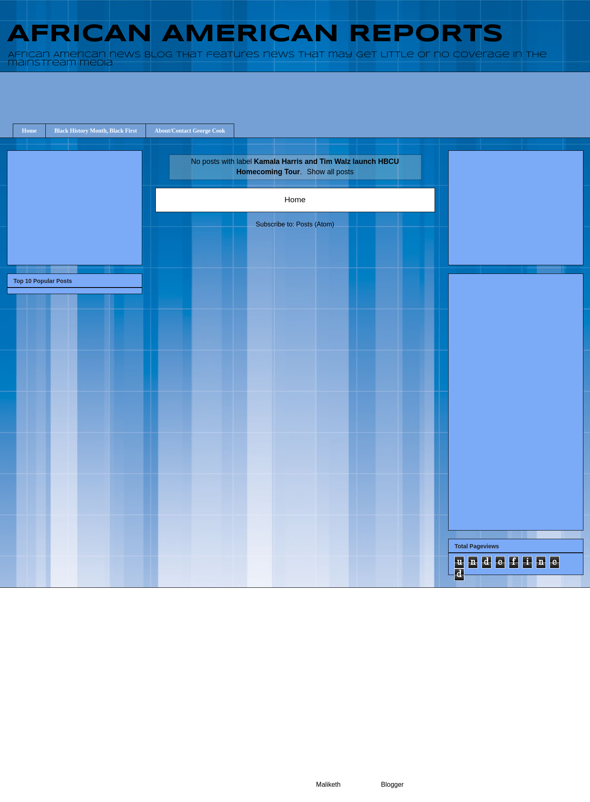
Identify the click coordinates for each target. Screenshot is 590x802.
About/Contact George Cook (190, 131)
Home (29, 131)
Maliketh (328, 784)
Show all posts (330, 172)
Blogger (392, 784)
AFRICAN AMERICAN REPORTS (255, 34)
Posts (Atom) (315, 224)
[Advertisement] (301, 90)
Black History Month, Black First (95, 131)
